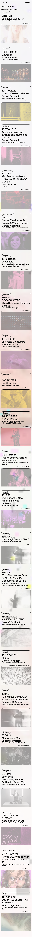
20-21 (4, 2)
